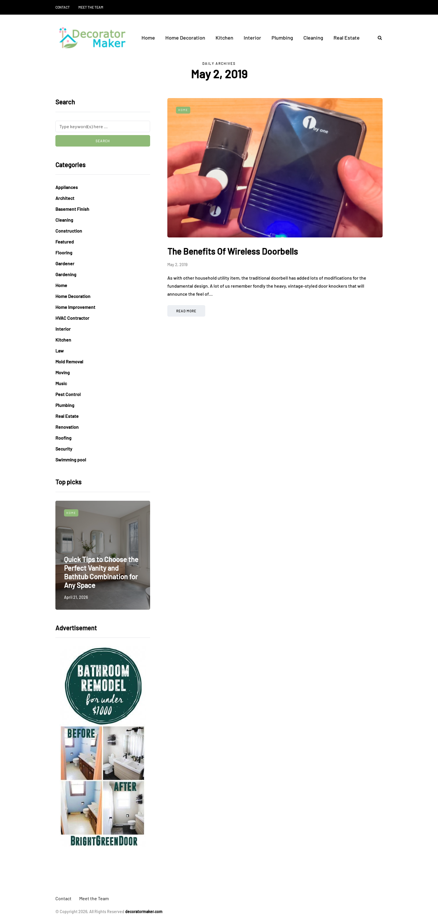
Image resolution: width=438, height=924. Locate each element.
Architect (64, 198)
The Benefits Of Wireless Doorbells (232, 251)
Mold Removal (69, 361)
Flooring (63, 252)
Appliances (66, 187)
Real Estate (347, 37)
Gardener (64, 263)
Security (63, 448)
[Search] (102, 126)
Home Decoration (185, 37)
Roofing (63, 437)
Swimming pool (70, 459)
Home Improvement (75, 307)
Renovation (67, 427)
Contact (62, 7)
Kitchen (224, 37)
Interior (252, 37)
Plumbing (282, 37)
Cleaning (313, 37)
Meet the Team (90, 7)
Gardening (65, 274)
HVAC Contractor (72, 318)
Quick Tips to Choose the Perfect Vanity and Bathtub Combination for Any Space (101, 572)
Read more (186, 311)
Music (61, 383)
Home (148, 37)
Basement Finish (72, 209)
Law (59, 350)
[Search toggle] (378, 37)
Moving (62, 372)
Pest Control (68, 394)
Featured (64, 241)
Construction (68, 230)
